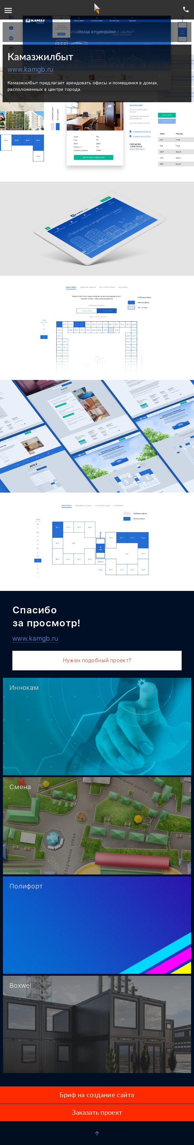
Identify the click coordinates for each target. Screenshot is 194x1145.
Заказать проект (97, 1113)
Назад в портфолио (64, 32)
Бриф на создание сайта (97, 1095)
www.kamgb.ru (30, 69)
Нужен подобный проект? (97, 660)
